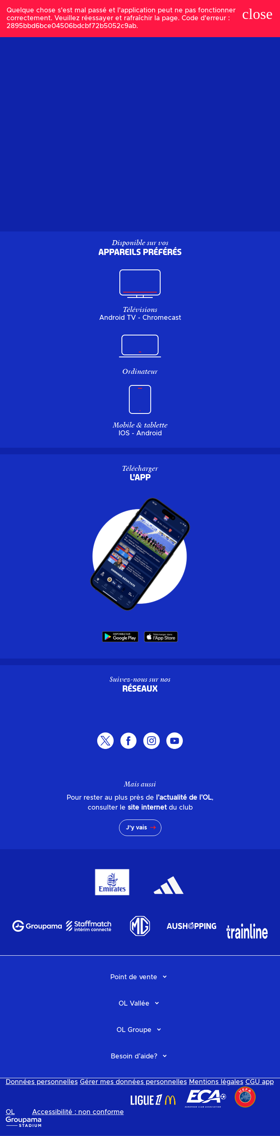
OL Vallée (134, 1003)
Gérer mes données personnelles (133, 1082)
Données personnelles (42, 1082)
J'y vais (136, 828)
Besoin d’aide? (134, 1056)
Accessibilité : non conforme (78, 1112)
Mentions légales (216, 1082)
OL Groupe (134, 1030)
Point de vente (133, 977)
